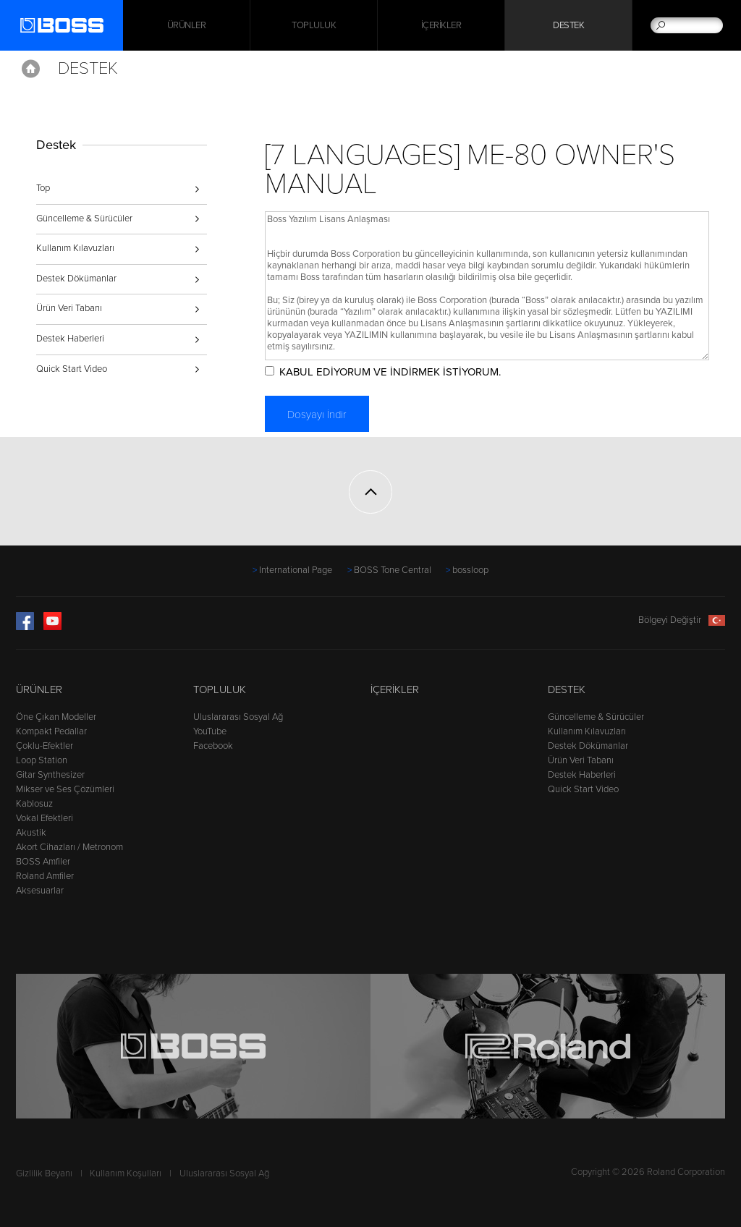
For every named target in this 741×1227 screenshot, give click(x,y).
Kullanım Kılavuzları (75, 248)
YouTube (209, 731)
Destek (568, 25)
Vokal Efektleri (44, 818)
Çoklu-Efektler (44, 746)
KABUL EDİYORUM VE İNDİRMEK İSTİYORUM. (390, 371)
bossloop (470, 570)
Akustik (31, 832)
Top (43, 188)
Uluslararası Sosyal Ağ (238, 717)
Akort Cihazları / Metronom (69, 847)
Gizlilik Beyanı (44, 1173)
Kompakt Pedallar (51, 731)
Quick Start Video (71, 369)
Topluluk (314, 25)
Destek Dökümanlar (76, 278)
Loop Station (41, 760)
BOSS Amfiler (43, 861)
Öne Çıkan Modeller (56, 717)
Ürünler (39, 689)
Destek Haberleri (70, 338)
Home (31, 69)
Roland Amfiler (45, 876)
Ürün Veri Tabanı (69, 308)
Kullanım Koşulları (125, 1173)
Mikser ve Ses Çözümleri (65, 789)
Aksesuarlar (40, 890)
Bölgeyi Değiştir (681, 620)
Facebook (213, 746)
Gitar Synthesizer (50, 775)
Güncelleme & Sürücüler (84, 218)
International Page (295, 570)
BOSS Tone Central (392, 570)
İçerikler (441, 25)
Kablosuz (34, 804)
